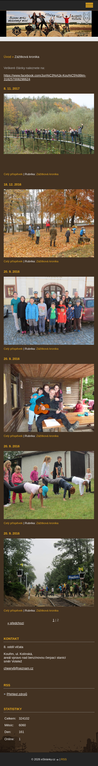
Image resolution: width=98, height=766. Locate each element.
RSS (64, 759)
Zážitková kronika (47, 174)
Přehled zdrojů (17, 694)
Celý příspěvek (13, 174)
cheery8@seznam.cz (18, 668)
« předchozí (15, 623)
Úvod (7, 57)
